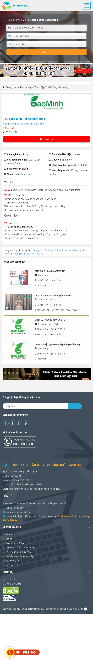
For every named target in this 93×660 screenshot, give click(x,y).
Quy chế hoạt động (13, 543)
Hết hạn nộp (46, 139)
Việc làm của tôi (12, 584)
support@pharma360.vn (18, 512)
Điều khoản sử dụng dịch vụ (17, 552)
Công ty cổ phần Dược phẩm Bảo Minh (23, 123)
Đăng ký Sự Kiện (12, 565)
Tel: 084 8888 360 (15, 507)
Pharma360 (37, 609)
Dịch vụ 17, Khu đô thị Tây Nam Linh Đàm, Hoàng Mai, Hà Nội (35, 503)
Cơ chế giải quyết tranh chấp (18, 556)
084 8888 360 (23, 444)
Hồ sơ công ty (11, 560)
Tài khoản (9, 579)
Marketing (26, 174)
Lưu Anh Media (76, 609)
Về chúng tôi (10, 534)
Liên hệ (7, 539)
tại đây (13, 520)
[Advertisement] (46, 636)
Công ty (31, 489)
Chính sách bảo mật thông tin (19, 547)
